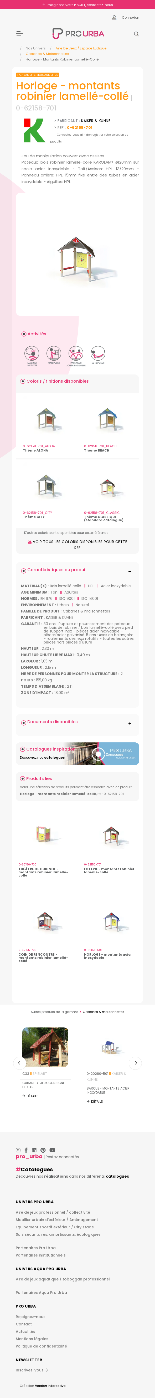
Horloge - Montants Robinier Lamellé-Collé (62, 59)
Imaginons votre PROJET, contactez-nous (80, 5)
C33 (34, 1073)
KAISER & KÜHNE (95, 120)
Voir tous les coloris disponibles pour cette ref (77, 544)
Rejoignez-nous (30, 1316)
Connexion (130, 17)
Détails (33, 1096)
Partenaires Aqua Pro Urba (41, 1292)
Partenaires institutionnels (41, 1255)
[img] (77, 254)
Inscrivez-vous (32, 1370)
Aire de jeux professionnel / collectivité (53, 1212)
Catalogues (37, 1169)
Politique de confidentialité (41, 1346)
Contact (24, 1324)
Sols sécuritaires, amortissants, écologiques (58, 1234)
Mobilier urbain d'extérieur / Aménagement (57, 1219)
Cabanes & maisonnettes (47, 54)
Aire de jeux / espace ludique (81, 48)
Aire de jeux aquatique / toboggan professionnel (63, 1279)
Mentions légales (32, 1338)
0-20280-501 (106, 1076)
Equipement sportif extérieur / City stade (55, 1227)
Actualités (25, 1331)
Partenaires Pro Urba (36, 1247)
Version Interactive (50, 1386)
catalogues (117, 1176)
